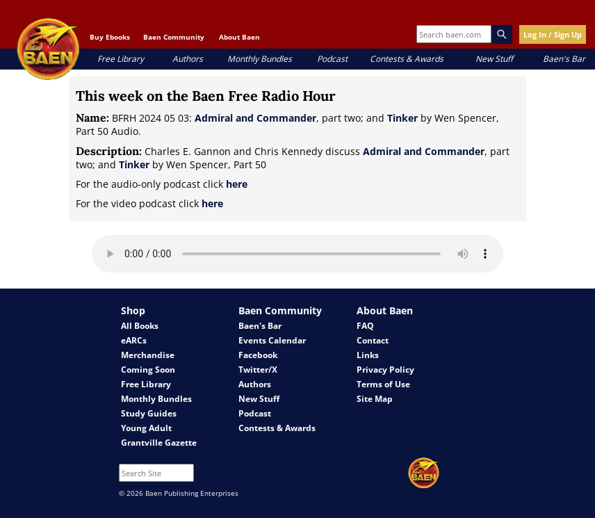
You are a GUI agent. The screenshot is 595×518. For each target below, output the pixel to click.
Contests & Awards (406, 59)
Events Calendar (272, 340)
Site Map (375, 399)
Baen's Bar (564, 59)
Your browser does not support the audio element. (297, 254)
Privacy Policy (385, 369)
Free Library (120, 59)
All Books (139, 326)
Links (368, 355)
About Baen (239, 37)
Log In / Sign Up (552, 34)
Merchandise (147, 355)
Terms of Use (383, 384)
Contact (373, 340)
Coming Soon (148, 369)
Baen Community (173, 37)
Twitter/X (257, 369)
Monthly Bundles (259, 59)
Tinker (402, 117)
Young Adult (146, 428)
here (236, 184)
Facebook (257, 355)
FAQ (365, 326)
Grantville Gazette (159, 442)
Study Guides (149, 413)
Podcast (332, 59)
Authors (187, 59)
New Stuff (494, 59)
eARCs (134, 340)
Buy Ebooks (110, 37)
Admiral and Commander (255, 117)
